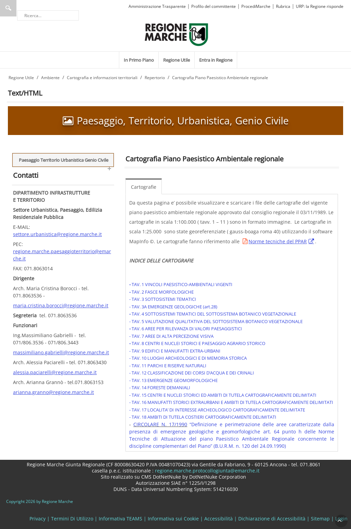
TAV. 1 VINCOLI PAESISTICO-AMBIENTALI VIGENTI (182, 284)
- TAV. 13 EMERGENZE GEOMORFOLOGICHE (173, 380)
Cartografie (143, 187)
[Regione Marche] (176, 34)
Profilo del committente (213, 6)
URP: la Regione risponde (319, 6)
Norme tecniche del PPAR (278, 241)
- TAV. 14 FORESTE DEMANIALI (159, 387)
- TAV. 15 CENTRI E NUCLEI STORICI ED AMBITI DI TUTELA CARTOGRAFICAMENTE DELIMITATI (222, 395)
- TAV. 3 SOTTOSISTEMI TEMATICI (162, 299)
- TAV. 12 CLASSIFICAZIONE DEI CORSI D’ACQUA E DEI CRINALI (191, 373)
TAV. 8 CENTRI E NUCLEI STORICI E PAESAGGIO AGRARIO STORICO (198, 343)
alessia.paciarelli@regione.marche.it (55, 372)
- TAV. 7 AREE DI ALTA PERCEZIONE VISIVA (171, 336)
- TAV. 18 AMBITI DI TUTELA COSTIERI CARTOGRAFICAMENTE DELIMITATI (202, 417)
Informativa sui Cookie (173, 518)
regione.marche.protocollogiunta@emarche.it (206, 470)
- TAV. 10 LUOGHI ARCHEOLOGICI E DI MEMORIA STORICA (188, 358)
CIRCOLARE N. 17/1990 (160, 424)
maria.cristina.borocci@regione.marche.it (60, 305)
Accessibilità (218, 518)
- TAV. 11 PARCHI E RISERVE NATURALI (167, 365)
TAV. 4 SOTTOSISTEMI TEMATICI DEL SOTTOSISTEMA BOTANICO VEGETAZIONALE (213, 314)
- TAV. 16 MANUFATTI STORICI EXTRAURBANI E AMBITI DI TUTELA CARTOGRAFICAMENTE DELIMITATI (231, 402)
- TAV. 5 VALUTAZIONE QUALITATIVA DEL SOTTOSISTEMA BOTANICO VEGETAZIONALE (216, 321)
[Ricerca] (48, 15)
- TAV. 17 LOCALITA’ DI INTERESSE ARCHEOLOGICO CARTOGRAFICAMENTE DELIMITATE (217, 410)
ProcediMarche (255, 6)
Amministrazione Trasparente (157, 6)
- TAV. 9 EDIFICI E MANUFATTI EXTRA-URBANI (174, 351)
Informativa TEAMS (120, 518)
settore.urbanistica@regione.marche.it (57, 234)
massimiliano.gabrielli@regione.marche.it (61, 352)
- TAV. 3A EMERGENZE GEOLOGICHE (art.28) (173, 307)
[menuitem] (139, 60)
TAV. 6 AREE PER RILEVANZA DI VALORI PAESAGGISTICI (186, 328)
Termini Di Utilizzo (72, 518)
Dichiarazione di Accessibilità (271, 518)
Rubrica (283, 6)
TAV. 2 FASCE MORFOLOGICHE (163, 292)
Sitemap (320, 518)
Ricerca (8, 8)
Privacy (37, 518)
